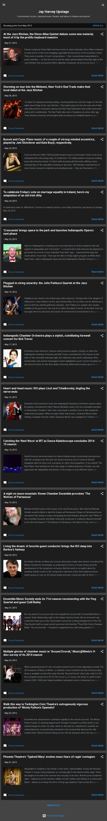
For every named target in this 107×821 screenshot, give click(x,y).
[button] (102, 34)
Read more (98, 75)
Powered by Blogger (53, 815)
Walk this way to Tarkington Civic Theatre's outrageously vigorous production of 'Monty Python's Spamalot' (45, 706)
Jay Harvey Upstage (53, 12)
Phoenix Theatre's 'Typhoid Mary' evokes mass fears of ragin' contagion (49, 756)
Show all (98, 25)
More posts (53, 805)
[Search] (103, 5)
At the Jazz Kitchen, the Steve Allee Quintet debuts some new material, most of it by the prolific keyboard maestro (48, 35)
